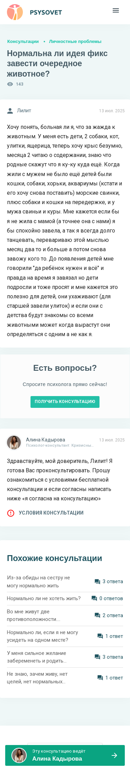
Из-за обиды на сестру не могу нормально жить (38, 582)
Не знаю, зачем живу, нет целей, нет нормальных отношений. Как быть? (37, 678)
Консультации (23, 41)
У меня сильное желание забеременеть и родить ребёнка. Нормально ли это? (41, 657)
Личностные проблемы (75, 41)
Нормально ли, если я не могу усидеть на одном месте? (42, 636)
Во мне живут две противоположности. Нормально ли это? (32, 615)
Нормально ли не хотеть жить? (44, 598)
